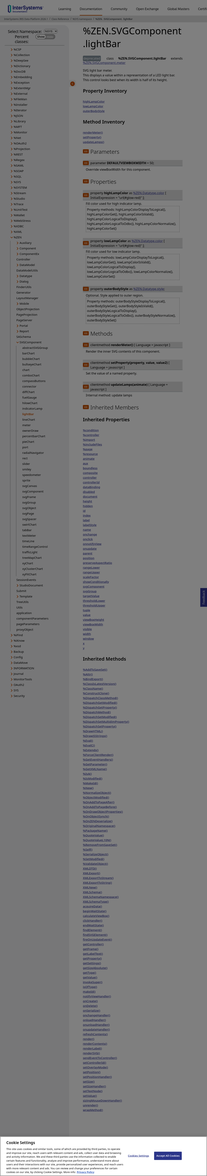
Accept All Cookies (168, 1160)
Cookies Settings (138, 1160)
